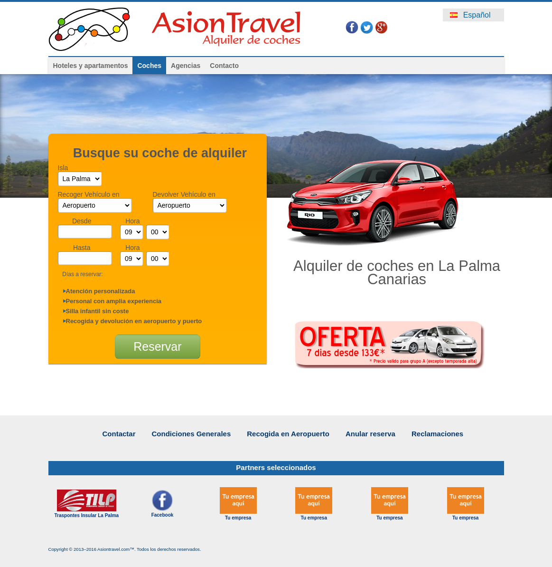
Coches (149, 65)
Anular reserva (370, 434)
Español (470, 15)
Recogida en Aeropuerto (288, 434)
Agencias (185, 65)
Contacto (224, 65)
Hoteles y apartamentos (90, 65)
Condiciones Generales (191, 434)
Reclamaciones (437, 434)
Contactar (119, 434)
